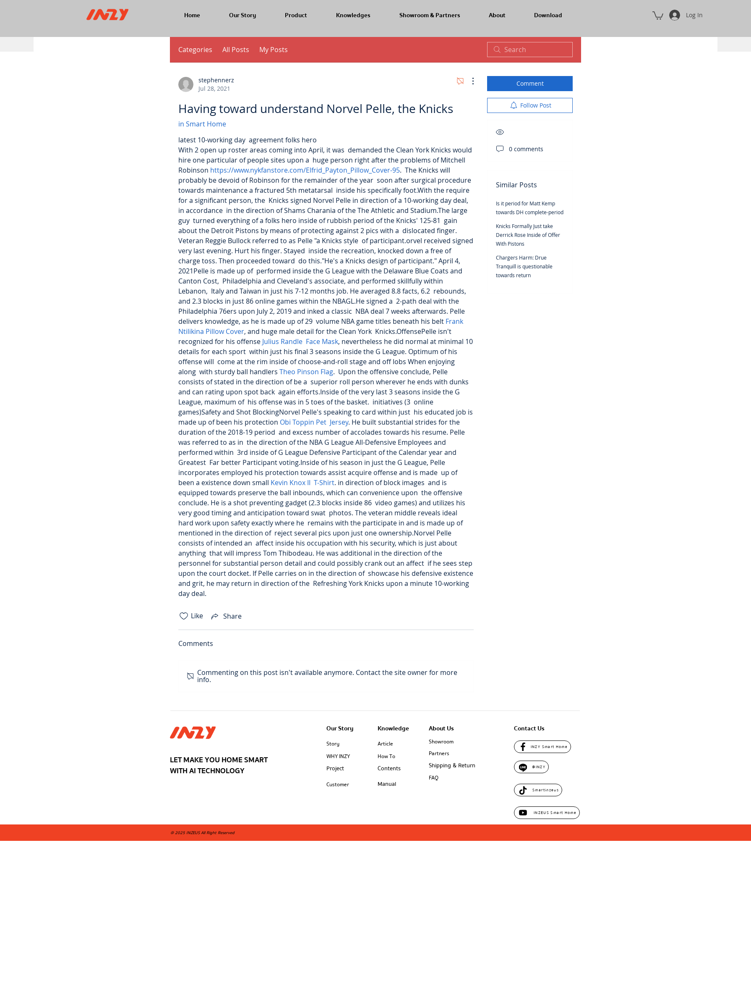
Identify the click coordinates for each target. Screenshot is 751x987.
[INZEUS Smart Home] (547, 812)
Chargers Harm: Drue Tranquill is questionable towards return (524, 266)
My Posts (273, 49)
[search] (530, 49)
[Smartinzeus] (538, 790)
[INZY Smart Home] (542, 746)
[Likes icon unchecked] (183, 616)
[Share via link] (226, 616)
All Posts (235, 49)
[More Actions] (469, 81)
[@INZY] (531, 767)
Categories (195, 49)
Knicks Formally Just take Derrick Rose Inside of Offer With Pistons (528, 235)
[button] (657, 15)
